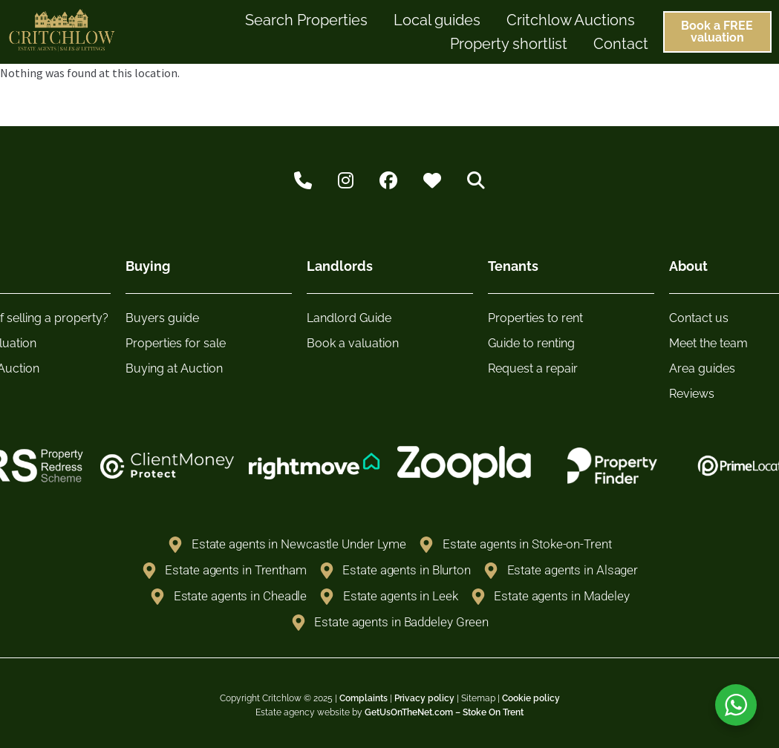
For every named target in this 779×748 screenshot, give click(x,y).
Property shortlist (508, 44)
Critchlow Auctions (570, 20)
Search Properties (306, 20)
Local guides (437, 20)
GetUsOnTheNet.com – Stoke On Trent (444, 712)
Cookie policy (531, 698)
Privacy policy (424, 698)
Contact (620, 44)
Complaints (363, 698)
